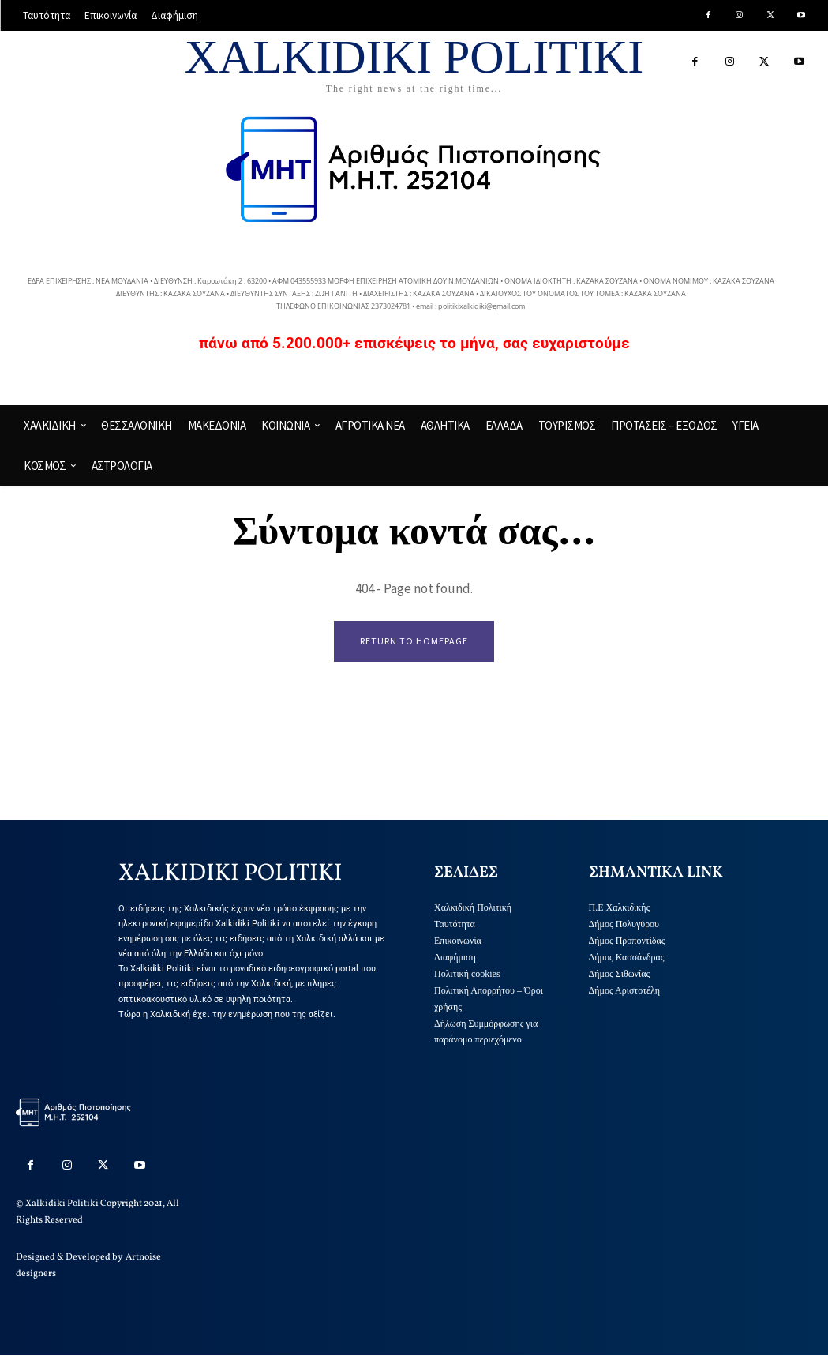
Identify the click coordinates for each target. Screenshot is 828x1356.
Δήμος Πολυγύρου (624, 924)
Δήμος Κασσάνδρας (627, 957)
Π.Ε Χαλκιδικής (619, 908)
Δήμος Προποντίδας (627, 940)
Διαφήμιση (455, 957)
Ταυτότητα (454, 924)
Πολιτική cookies (467, 973)
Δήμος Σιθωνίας (619, 973)
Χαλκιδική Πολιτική (472, 908)
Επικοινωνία (457, 940)
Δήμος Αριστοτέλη (625, 990)
